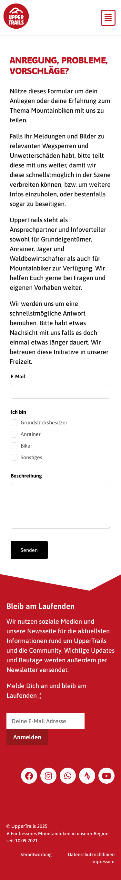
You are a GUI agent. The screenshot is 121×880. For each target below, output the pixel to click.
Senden (29, 550)
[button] (108, 18)
